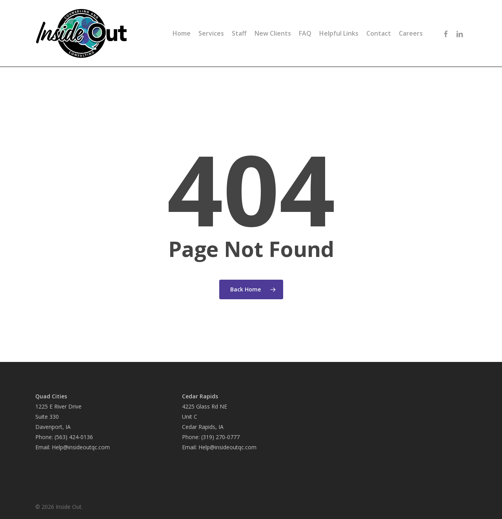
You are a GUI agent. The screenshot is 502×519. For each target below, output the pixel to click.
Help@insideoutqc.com (81, 447)
